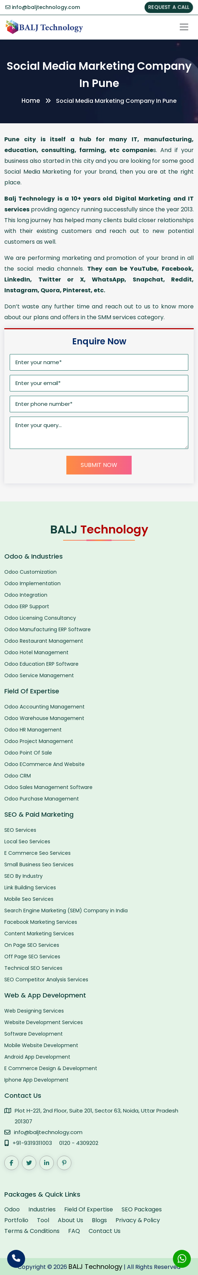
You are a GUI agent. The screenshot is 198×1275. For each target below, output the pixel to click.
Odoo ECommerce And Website (44, 764)
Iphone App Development (36, 1079)
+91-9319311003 (32, 1143)
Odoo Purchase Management (41, 798)
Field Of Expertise (88, 1209)
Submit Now (99, 465)
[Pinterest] (64, 1163)
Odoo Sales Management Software (48, 787)
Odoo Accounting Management (44, 706)
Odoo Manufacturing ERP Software (47, 629)
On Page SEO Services (31, 945)
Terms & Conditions (32, 1231)
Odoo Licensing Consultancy (40, 618)
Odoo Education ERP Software (41, 664)
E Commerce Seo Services (37, 853)
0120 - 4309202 (78, 1143)
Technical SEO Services (33, 968)
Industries (42, 1209)
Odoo (12, 1209)
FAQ (74, 1231)
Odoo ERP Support (26, 606)
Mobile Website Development (41, 1045)
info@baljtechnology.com (42, 7)
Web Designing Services (34, 1010)
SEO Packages (142, 1209)
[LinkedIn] (46, 1163)
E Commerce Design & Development (50, 1068)
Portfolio (16, 1220)
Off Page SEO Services (32, 956)
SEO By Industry (23, 876)
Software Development (33, 1033)
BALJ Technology (95, 1266)
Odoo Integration (25, 594)
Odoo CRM (17, 775)
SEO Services (20, 830)
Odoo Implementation (32, 583)
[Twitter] (29, 1163)
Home (31, 100)
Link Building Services (30, 887)
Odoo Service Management (39, 675)
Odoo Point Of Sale (28, 752)
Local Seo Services (27, 841)
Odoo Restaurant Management (43, 641)
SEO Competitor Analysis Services (46, 979)
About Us (70, 1220)
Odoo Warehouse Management (44, 718)
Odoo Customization (30, 571)
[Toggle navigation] (184, 27)
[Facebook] (11, 1163)
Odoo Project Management (38, 741)
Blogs (99, 1220)
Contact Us (105, 1231)
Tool (43, 1220)
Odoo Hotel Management (36, 652)
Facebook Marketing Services (40, 922)
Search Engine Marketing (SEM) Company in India (66, 910)
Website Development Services (43, 1022)
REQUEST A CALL (169, 7)
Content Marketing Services (39, 933)
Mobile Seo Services (28, 899)
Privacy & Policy (138, 1220)
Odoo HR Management (33, 729)
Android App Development (37, 1056)
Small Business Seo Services (39, 864)
